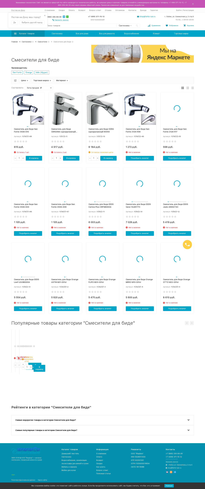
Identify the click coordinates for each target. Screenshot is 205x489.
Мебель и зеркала (69, 467)
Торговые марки (181, 34)
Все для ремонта (107, 34)
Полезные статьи (103, 474)
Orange (28, 72)
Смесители (42, 42)
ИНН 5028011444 (138, 457)
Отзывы (108, 10)
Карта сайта (42, 480)
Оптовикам (120, 10)
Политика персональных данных (23, 480)
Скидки (62, 10)
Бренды (143, 10)
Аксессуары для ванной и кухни (75, 463)
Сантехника (57, 34)
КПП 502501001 (137, 460)
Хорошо (169, 486)
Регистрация (188, 10)
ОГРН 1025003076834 (140, 463)
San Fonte (17, 72)
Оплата (72, 10)
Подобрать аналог (140, 158)
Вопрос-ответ (95, 10)
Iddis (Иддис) (42, 72)
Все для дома (82, 34)
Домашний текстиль (70, 454)
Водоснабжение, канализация (74, 460)
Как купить (100, 467)
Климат (156, 34)
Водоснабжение (131, 34)
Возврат (81, 10)
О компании (50, 10)
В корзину (34, 158)
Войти (178, 10)
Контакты (132, 10)
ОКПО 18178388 (137, 467)
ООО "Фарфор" (137, 454)
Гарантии (154, 10)
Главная (14, 42)
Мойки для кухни (69, 470)
